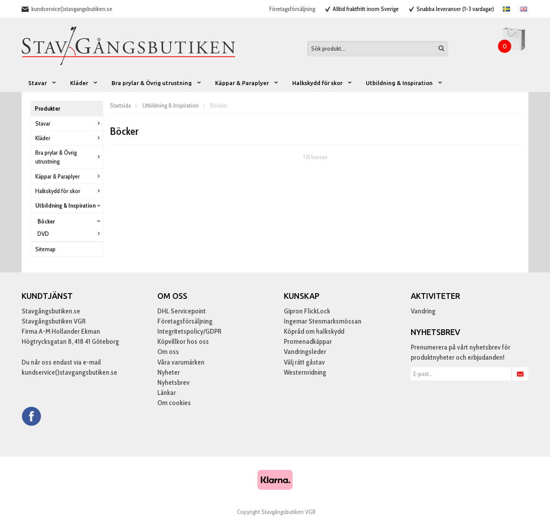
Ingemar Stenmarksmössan (322, 321)
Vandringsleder (305, 351)
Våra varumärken (180, 362)
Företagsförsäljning (292, 9)
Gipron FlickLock (307, 311)
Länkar (166, 392)
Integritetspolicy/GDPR (189, 331)
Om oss (168, 351)
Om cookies (174, 402)
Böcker (70, 221)
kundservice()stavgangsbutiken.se (71, 9)
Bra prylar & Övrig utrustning (156, 83)
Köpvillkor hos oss (183, 341)
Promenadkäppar (308, 341)
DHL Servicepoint (181, 311)
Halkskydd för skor (322, 83)
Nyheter (168, 372)
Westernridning (305, 372)
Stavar (42, 83)
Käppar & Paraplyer (247, 83)
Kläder (84, 83)
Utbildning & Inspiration (404, 83)
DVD (70, 234)
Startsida (120, 105)
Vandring (423, 311)
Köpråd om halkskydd (314, 331)
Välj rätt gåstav (304, 362)
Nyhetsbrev (173, 382)
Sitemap (45, 249)
